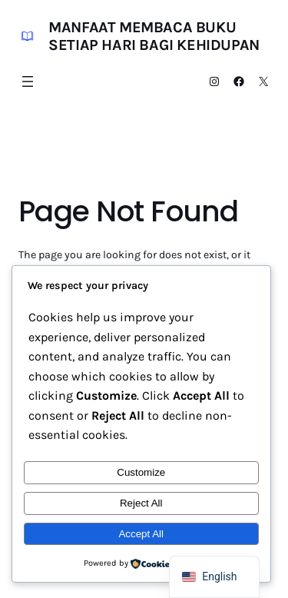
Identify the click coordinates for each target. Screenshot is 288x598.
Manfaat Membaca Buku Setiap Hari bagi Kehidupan (154, 36)
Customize (141, 472)
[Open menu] (27, 81)
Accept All (141, 534)
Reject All (141, 503)
